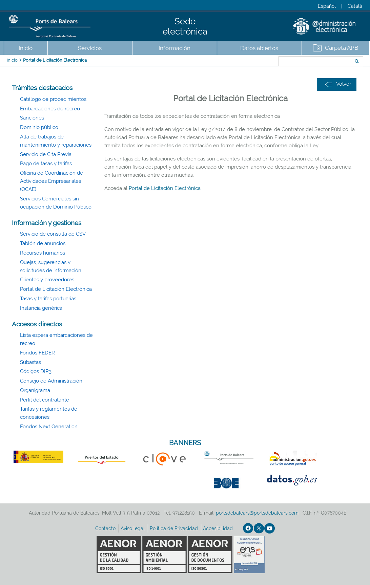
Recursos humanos (42, 253)
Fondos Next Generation (49, 427)
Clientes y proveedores (47, 280)
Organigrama (35, 390)
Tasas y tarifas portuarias (48, 299)
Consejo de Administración (51, 381)
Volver (338, 84)
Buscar (256, 62)
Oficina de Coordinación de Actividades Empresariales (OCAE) (51, 181)
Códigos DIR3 (36, 371)
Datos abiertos (259, 48)
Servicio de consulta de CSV (53, 234)
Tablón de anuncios (42, 243)
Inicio (26, 48)
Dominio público (39, 127)
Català (355, 6)
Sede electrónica (185, 26)
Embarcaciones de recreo (50, 109)
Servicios (90, 48)
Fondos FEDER (37, 353)
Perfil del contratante (44, 400)
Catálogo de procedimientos (53, 99)
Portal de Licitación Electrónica (55, 60)
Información (174, 48)
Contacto (106, 528)
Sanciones (32, 118)
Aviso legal (133, 528)
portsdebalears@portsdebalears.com (257, 513)
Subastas (30, 362)
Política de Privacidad (174, 528)
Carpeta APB (341, 47)
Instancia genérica (41, 308)
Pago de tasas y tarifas (46, 163)
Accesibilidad (218, 528)
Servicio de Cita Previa (45, 154)
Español (327, 6)
